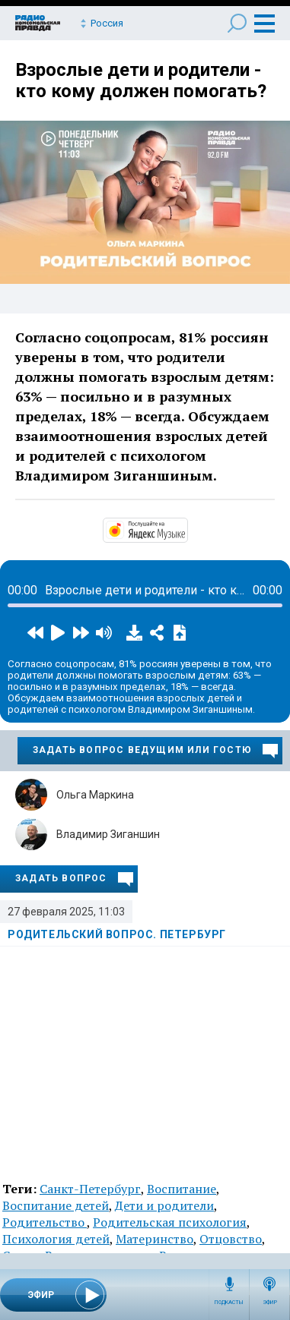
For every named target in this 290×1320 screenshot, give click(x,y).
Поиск (237, 23)
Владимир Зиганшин (108, 834)
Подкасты (229, 1303)
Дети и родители (164, 1205)
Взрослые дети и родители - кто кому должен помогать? (140, 80)
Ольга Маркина (95, 795)
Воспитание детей (55, 1205)
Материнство (154, 1238)
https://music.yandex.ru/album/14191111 (186, 529)
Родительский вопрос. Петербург (117, 934)
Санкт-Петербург (90, 1188)
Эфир (270, 1303)
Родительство (44, 1222)
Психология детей (56, 1238)
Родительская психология (170, 1222)
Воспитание (181, 1188)
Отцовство (230, 1238)
